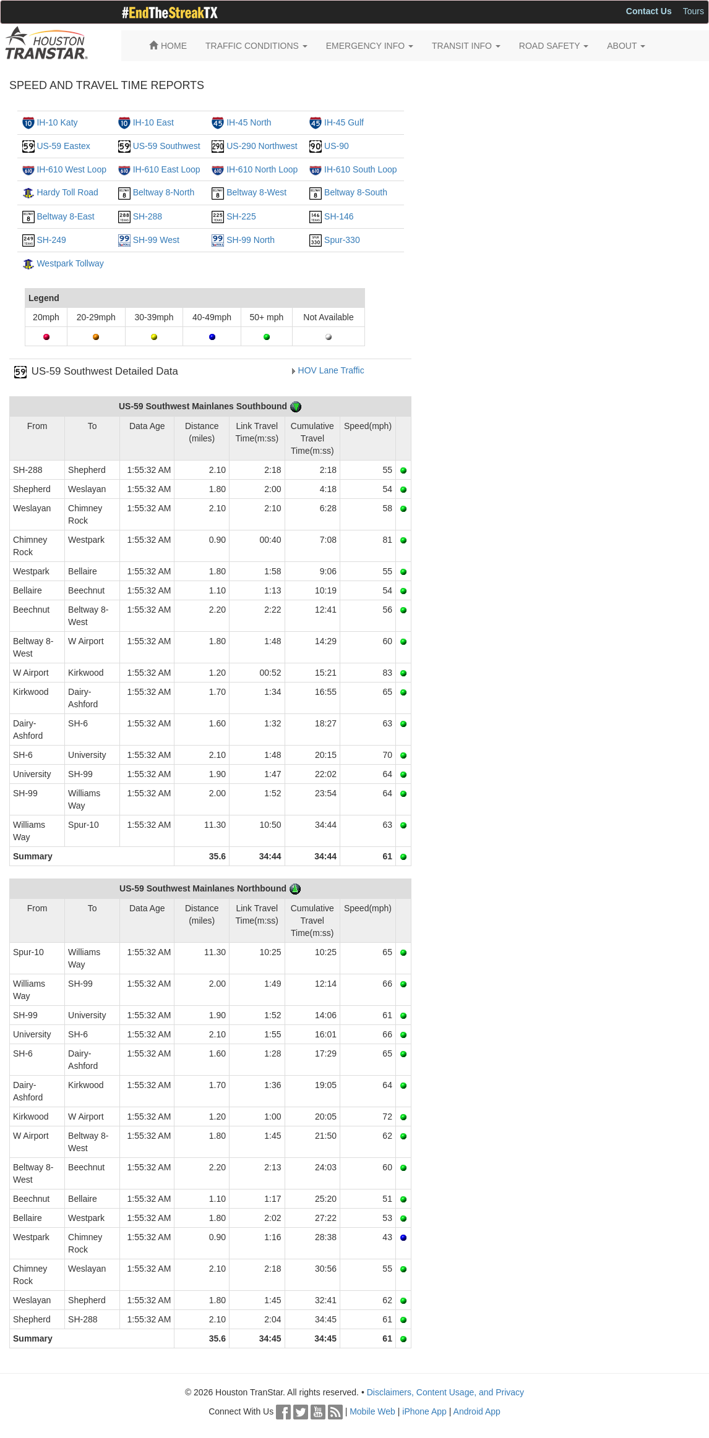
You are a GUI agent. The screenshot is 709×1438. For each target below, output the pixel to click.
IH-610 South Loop (360, 169)
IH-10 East (153, 122)
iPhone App (424, 1411)
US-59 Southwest (166, 146)
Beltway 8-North (164, 192)
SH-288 (147, 216)
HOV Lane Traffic (331, 370)
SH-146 (338, 216)
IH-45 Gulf (344, 122)
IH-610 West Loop (71, 169)
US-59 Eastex (63, 146)
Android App (477, 1411)
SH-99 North (250, 240)
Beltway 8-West (256, 192)
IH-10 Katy (57, 122)
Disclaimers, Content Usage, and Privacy (445, 1392)
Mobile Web (372, 1411)
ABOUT (626, 46)
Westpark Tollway (70, 263)
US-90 (336, 146)
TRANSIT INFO (466, 46)
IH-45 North (248, 122)
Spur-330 (342, 240)
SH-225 (241, 216)
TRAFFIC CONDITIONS (256, 46)
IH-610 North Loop (262, 169)
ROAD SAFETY (553, 46)
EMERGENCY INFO (369, 46)
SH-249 (51, 240)
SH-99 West (156, 240)
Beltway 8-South (355, 192)
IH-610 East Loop (166, 169)
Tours (693, 11)
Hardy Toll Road (67, 192)
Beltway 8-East (65, 216)
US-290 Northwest (261, 146)
